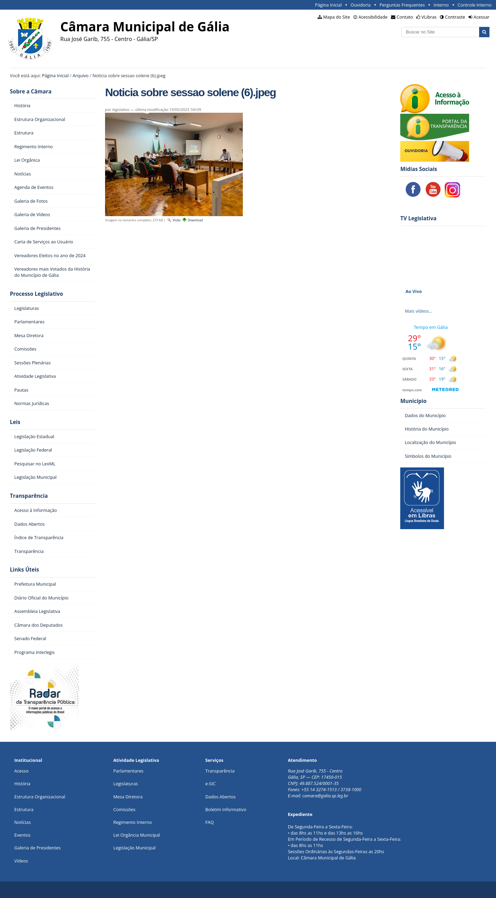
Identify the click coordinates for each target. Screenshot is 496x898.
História (22, 783)
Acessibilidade (373, 17)
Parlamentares (128, 771)
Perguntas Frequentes (402, 5)
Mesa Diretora (128, 797)
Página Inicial (328, 5)
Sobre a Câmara (31, 91)
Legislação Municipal (134, 848)
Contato (405, 17)
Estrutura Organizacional (39, 797)
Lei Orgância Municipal (136, 835)
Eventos (22, 835)
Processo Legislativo (36, 293)
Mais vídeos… (418, 311)
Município (413, 401)
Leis (15, 422)
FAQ (209, 822)
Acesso (21, 771)
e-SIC (210, 783)
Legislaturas (125, 783)
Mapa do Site (336, 17)
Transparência (29, 496)
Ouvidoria (361, 5)
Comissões (124, 809)
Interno (441, 5)
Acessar (481, 17)
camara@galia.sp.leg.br (325, 796)
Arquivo (81, 75)
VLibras (429, 17)
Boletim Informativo (225, 809)
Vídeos (21, 861)
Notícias (22, 822)
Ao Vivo (413, 291)
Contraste (455, 17)
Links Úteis (24, 569)
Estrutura (24, 809)
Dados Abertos (220, 797)
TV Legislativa (418, 218)
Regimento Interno (132, 822)
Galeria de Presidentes (37, 848)
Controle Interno (474, 5)
